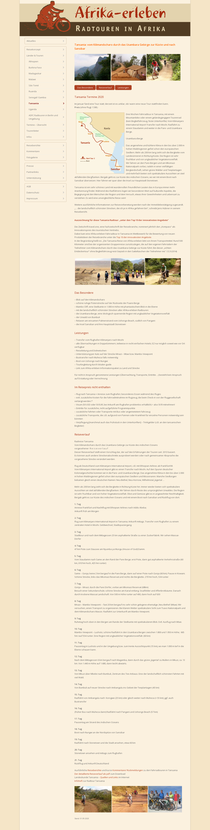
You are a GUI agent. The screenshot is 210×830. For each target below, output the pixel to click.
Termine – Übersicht (36, 124)
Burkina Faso (35, 67)
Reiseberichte (94, 770)
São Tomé (34, 85)
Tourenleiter (33, 130)
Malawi (32, 79)
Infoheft (78, 780)
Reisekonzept (33, 49)
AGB (29, 186)
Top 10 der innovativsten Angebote (133, 237)
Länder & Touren (35, 55)
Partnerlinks (33, 172)
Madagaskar (35, 73)
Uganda (33, 109)
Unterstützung (34, 177)
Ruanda (33, 91)
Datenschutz (33, 192)
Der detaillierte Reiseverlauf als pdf (92, 773)
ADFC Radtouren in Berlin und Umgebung (43, 117)
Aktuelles (31, 40)
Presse (30, 165)
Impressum (32, 198)
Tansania (34, 103)
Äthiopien (33, 61)
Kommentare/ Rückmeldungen (128, 770)
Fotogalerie (32, 157)
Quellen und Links (109, 777)
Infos (29, 136)
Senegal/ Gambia (37, 97)
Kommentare (33, 151)
